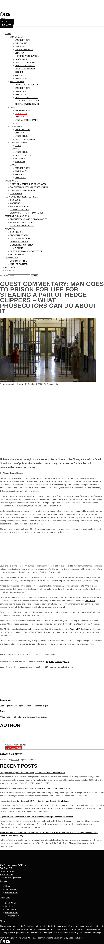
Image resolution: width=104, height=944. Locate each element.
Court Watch (10, 903)
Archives (9, 906)
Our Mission (10, 889)
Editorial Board (11, 892)
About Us (9, 886)
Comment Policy (12, 915)
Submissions (10, 909)
